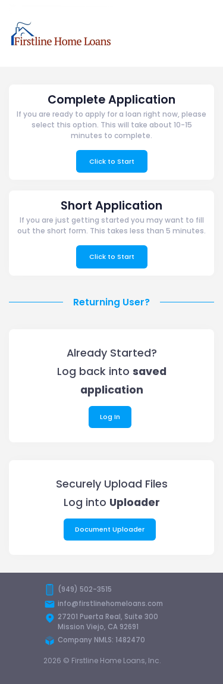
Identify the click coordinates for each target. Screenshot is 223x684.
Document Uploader (110, 529)
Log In (110, 416)
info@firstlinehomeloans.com (110, 603)
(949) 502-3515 (85, 589)
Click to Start (111, 161)
